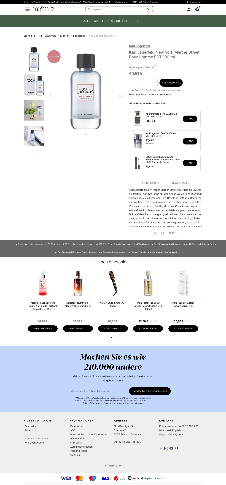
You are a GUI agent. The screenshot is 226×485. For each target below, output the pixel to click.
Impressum (76, 442)
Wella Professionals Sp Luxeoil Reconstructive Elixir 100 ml (148, 305)
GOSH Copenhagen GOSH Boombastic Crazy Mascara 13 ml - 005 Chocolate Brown (163, 159)
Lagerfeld (79, 35)
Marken (64, 35)
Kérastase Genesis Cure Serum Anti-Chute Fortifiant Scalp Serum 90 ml (43, 305)
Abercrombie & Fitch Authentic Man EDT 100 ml (161, 115)
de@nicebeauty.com (171, 434)
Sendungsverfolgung (37, 438)
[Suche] (119, 9)
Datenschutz (192, 2)
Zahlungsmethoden (81, 446)
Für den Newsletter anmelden (150, 391)
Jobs (28, 434)
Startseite (29, 35)
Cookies (75, 454)
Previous (36, 43)
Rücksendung (78, 438)
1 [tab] (112, 337)
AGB (72, 430)
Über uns (30, 430)
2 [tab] (115, 337)
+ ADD (190, 118)
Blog (200, 2)
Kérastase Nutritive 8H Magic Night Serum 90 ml (78, 304)
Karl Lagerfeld (47, 35)
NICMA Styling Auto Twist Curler (113, 304)
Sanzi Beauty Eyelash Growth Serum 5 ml (183, 304)
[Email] (98, 391)
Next (34, 151)
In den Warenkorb (171, 82)
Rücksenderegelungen (114, 252)
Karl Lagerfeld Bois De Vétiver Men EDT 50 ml (161, 134)
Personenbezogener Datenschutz (89, 434)
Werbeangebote (34, 442)
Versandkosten (79, 450)
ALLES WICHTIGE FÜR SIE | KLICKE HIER (113, 20)
